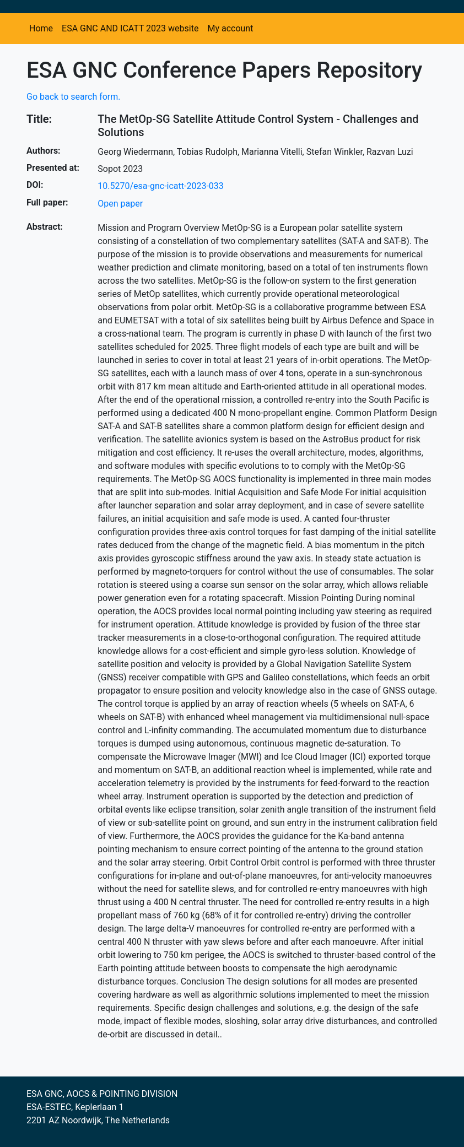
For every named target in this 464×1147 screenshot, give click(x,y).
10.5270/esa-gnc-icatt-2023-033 (160, 186)
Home (41, 28)
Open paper (120, 203)
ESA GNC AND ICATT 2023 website (130, 28)
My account (230, 28)
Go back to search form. (73, 96)
